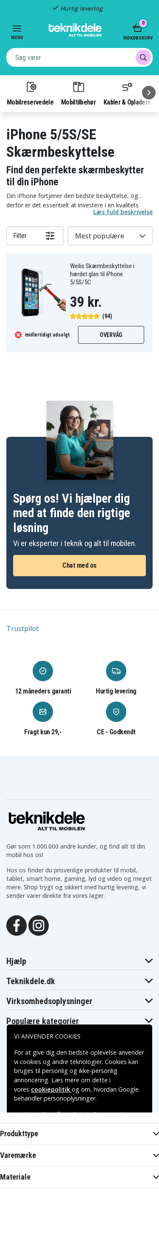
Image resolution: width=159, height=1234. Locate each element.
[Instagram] (38, 924)
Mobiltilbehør (78, 93)
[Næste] (149, 92)
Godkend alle (79, 1189)
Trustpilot (22, 628)
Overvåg (111, 334)
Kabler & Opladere (127, 93)
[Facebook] (16, 924)
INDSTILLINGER (79, 1212)
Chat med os (79, 565)
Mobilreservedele (30, 93)
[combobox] (79, 57)
